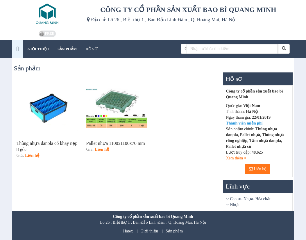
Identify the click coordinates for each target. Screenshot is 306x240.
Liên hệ (258, 169)
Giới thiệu (149, 231)
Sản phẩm (174, 231)
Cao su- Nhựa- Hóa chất (250, 199)
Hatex (128, 231)
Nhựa (234, 204)
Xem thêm (236, 158)
